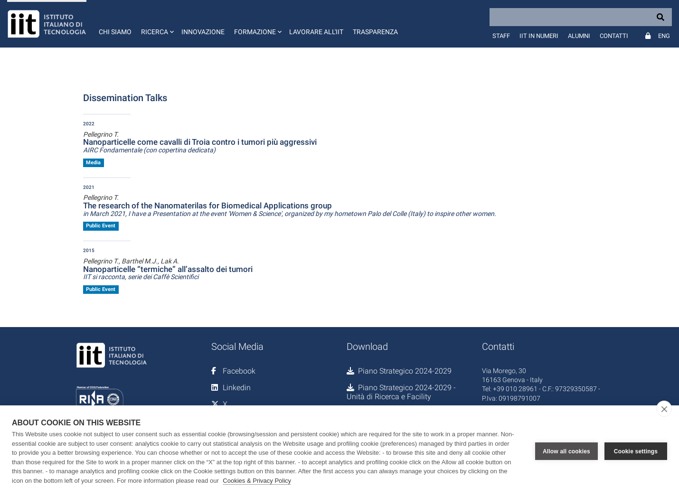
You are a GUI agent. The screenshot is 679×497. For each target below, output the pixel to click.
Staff (501, 35)
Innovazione (203, 32)
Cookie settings (636, 451)
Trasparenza (375, 32)
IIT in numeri (538, 35)
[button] (156, 23)
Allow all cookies (566, 451)
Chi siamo (115, 32)
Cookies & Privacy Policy (257, 480)
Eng (664, 35)
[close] (664, 409)
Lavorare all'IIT (316, 32)
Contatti (614, 35)
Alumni (579, 35)
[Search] (581, 17)
